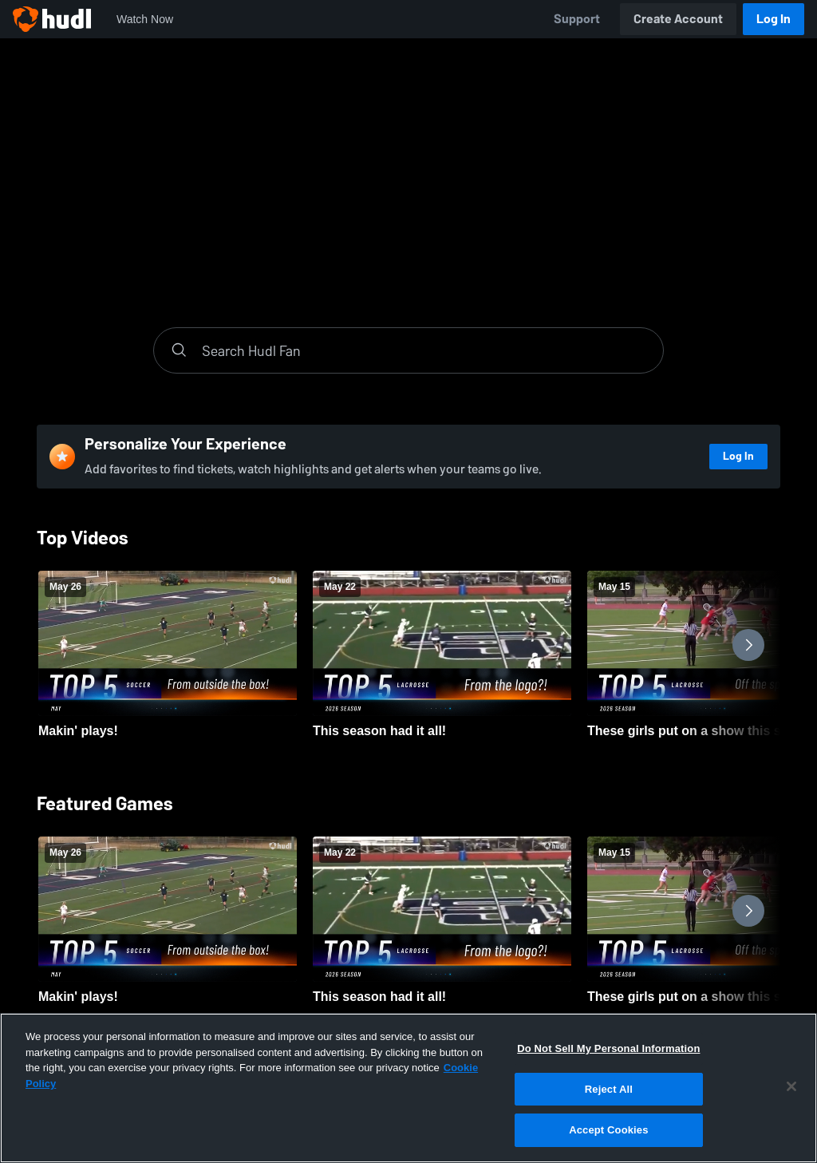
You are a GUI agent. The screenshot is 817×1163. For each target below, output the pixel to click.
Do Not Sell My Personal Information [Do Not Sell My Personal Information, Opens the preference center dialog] (608, 1048)
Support (577, 19)
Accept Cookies (608, 1130)
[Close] (791, 1086)
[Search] (424, 350)
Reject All (609, 1089)
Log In (773, 19)
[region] (408, 1088)
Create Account (678, 19)
